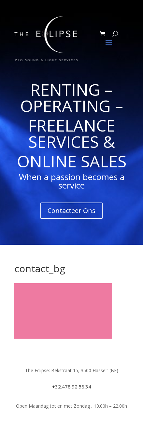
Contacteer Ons (71, 210)
